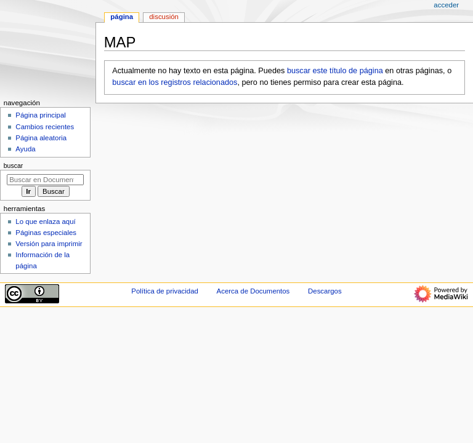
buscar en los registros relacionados (174, 82)
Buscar (13, 165)
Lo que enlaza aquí (45, 221)
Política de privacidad (164, 291)
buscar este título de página (335, 70)
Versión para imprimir (48, 243)
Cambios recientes (44, 126)
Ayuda (25, 149)
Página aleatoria (41, 138)
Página (121, 16)
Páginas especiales (45, 232)
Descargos (325, 291)
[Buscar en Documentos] (45, 179)
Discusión (164, 16)
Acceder (446, 5)
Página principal (40, 115)
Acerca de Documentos (253, 291)
